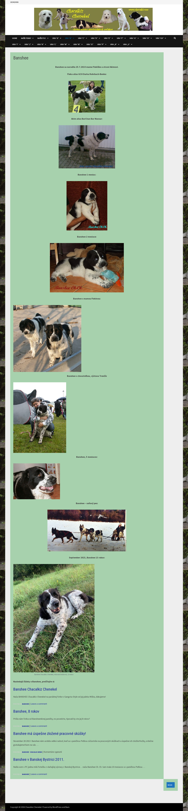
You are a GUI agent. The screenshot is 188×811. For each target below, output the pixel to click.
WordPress (57, 807)
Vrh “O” (89, 44)
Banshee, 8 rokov (26, 711)
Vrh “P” (100, 44)
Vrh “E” (107, 38)
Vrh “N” (76, 44)
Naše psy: (41, 38)
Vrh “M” (63, 44)
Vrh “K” (40, 44)
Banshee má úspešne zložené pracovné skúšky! (49, 733)
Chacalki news (36, 752)
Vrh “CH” (160, 38)
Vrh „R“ (113, 44)
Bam (67, 807)
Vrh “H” (146, 38)
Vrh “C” (81, 38)
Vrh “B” (68, 38)
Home (14, 38)
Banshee (25, 704)
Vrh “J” (28, 44)
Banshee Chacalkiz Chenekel (35, 689)
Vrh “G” (133, 38)
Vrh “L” (53, 44)
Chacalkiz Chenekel (33, 807)
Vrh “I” (15, 44)
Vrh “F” (120, 38)
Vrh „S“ (126, 44)
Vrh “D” (94, 38)
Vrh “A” (55, 38)
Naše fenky (26, 38)
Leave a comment (39, 703)
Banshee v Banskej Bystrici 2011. (38, 759)
